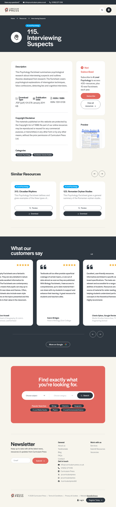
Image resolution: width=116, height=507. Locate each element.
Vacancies (94, 452)
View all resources (90, 104)
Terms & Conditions (55, 495)
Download (33, 213)
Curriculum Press (68, 471)
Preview (33, 208)
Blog (60, 452)
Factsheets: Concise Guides (43, 155)
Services (93, 445)
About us (61, 445)
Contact (61, 458)
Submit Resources (97, 448)
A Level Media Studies (40, 410)
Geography (77, 406)
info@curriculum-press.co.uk (35, 2)
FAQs (60, 455)
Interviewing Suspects (38, 18)
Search (85, 395)
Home (13, 18)
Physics (55, 410)
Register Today (95, 500)
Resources (23, 18)
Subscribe (91, 96)
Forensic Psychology (23, 155)
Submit (40, 460)
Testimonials (63, 448)
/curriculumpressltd (69, 481)
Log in (80, 500)
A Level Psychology (33, 25)
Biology (54, 406)
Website (89, 495)
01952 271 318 (57, 2)
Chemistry (65, 406)
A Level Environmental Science (73, 410)
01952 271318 (67, 467)
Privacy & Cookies (71, 495)
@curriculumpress (68, 474)
